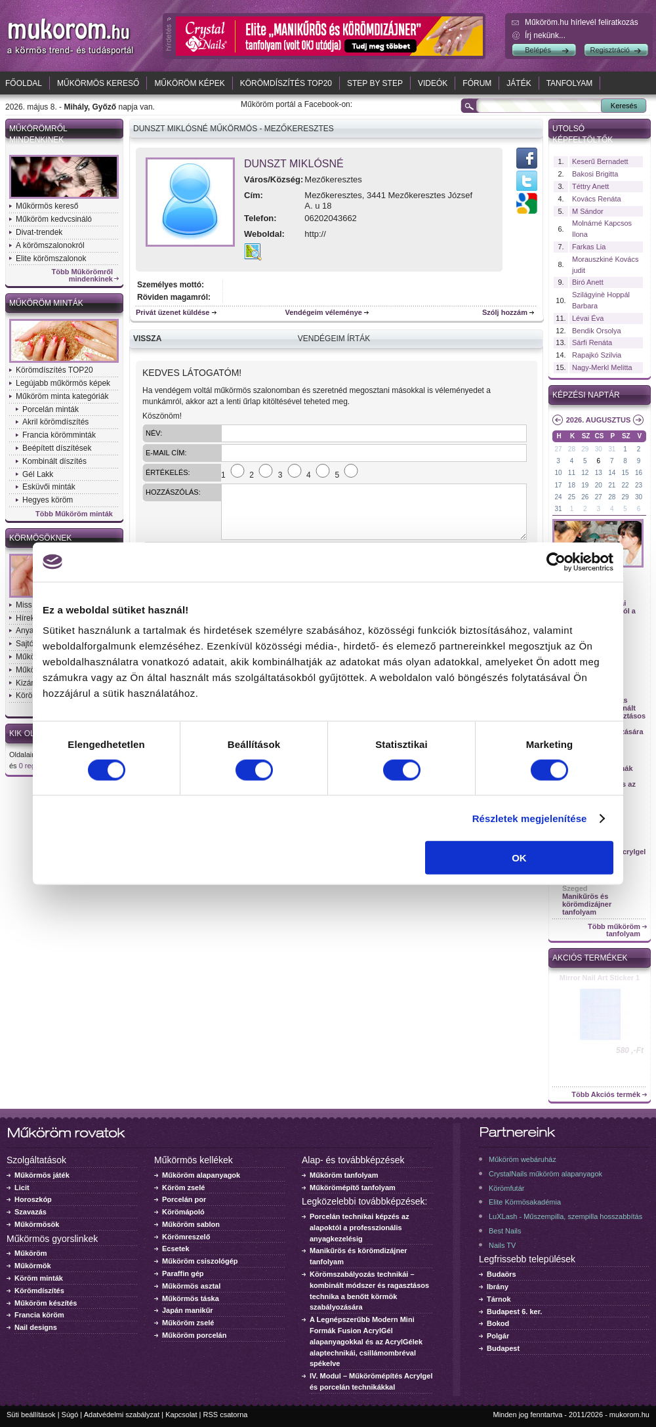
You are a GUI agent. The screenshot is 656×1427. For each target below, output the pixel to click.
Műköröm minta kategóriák (62, 396)
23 (638, 485)
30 (598, 449)
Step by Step (375, 83)
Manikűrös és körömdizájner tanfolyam (586, 904)
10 (558, 472)
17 (558, 485)
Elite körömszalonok (51, 258)
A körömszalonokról (50, 245)
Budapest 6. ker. (514, 1311)
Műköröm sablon (191, 1224)
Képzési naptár (586, 395)
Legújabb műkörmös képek (63, 383)
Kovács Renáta (596, 199)
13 (598, 472)
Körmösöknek (40, 538)
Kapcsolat (181, 1414)
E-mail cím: (166, 453)
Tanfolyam (569, 83)
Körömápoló (183, 1212)
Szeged (575, 888)
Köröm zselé (183, 1187)
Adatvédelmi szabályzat (122, 1414)
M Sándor (588, 211)
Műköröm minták (46, 303)
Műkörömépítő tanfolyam (353, 1187)
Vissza (147, 338)
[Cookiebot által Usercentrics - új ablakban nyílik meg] (556, 561)
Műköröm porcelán (194, 1335)
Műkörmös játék (42, 1175)
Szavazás (30, 1212)
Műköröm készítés (45, 1303)
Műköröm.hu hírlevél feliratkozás (581, 22)
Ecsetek (176, 1248)
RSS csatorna (225, 1414)
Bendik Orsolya (596, 331)
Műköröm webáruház (522, 1159)
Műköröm (30, 1253)
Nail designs (35, 1327)
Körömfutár (506, 1188)
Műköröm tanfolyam (344, 1175)
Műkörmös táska (190, 1298)
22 (625, 485)
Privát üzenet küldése (173, 312)
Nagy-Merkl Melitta (602, 367)
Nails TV (502, 1245)
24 (558, 497)
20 (598, 485)
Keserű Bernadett (600, 161)
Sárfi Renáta (592, 342)
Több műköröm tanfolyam (614, 930)
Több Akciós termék (605, 1094)
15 (625, 472)
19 (584, 485)
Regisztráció (610, 50)
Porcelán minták (50, 409)
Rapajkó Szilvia (596, 355)
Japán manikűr (187, 1310)
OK (519, 857)
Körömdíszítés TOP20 (286, 83)
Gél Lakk (37, 474)
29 (584, 449)
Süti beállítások (31, 1414)
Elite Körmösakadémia (525, 1202)
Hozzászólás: (173, 492)
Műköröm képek (189, 83)
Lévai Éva (588, 318)
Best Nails (505, 1231)
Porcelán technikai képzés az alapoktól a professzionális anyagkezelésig (359, 1227)
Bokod (498, 1323)
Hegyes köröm (47, 500)
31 (611, 449)
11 (571, 472)
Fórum (476, 83)
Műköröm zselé (188, 1323)
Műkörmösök (36, 1224)
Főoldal (23, 83)
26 (584, 497)
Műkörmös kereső (98, 83)
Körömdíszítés (39, 1290)
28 (571, 449)
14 (611, 472)
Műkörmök (32, 1266)
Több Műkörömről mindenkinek (82, 275)
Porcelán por (184, 1199)
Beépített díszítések (56, 448)
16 (638, 472)
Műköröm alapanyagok (201, 1175)
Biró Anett (588, 282)
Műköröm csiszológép (200, 1261)
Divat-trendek (39, 232)
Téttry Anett (590, 186)
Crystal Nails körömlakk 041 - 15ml (600, 981)
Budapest (503, 1348)
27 (558, 449)
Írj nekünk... (545, 35)
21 (611, 485)
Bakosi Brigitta (595, 174)
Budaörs (501, 1274)
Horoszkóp (33, 1199)
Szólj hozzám (504, 312)
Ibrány (497, 1287)
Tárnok (499, 1299)
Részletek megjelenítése (529, 817)
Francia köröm (39, 1315)
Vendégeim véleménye (323, 312)
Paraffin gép (183, 1273)
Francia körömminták (59, 435)
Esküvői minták (48, 486)
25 (571, 497)
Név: (154, 433)
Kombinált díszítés (54, 461)
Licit (22, 1187)
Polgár (498, 1336)
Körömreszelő (186, 1237)
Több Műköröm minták (74, 514)
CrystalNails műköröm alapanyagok (545, 1174)
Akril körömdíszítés (55, 421)
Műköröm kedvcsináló (54, 219)
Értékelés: (168, 472)
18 (571, 485)
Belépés (538, 50)
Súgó (70, 1414)
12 (584, 472)
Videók (432, 83)
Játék (518, 83)
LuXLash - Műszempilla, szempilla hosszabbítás (565, 1216)
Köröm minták (38, 1278)
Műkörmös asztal (191, 1286)
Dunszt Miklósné (294, 163)
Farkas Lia (588, 247)
